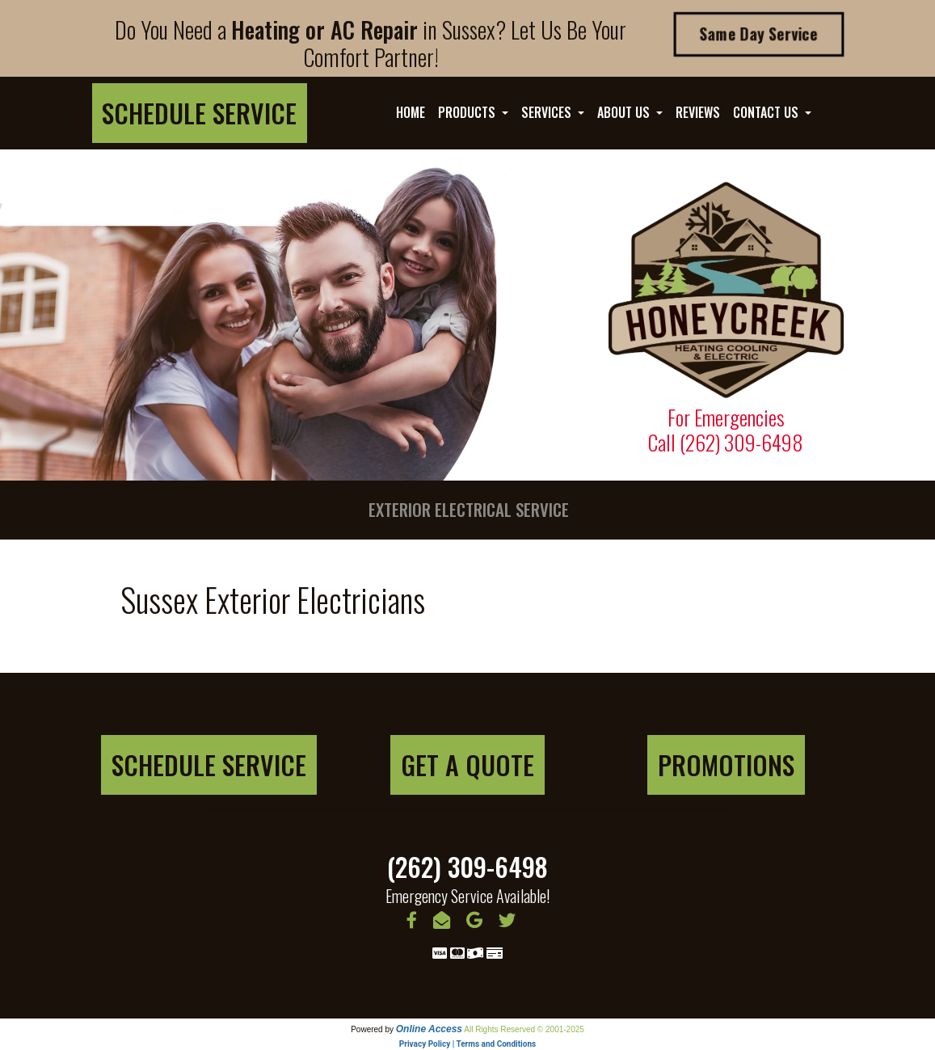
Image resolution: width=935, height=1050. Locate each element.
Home (410, 112)
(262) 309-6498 (741, 441)
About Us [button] (625, 112)
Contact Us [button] (767, 112)
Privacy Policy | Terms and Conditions (467, 1044)
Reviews (698, 112)
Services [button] (548, 112)
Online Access (429, 1029)
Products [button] (468, 112)
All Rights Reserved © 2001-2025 (524, 1029)
